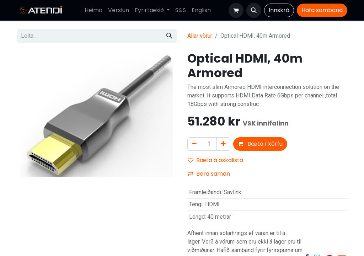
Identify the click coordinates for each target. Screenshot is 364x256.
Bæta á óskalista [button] (215, 160)
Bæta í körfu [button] (260, 144)
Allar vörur (199, 35)
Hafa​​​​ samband (322, 10)
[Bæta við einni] (223, 144)
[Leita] (169, 36)
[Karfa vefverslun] (236, 10)
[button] (253, 10)
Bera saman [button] (209, 174)
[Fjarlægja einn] (194, 144)
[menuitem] (93, 10)
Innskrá (279, 10)
